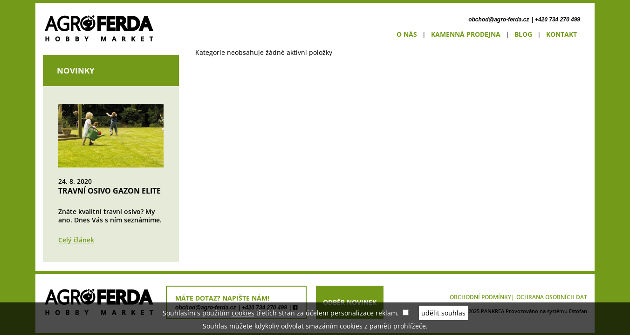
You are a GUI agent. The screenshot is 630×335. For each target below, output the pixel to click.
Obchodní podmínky (480, 297)
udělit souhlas (443, 312)
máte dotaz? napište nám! (222, 298)
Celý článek (76, 239)
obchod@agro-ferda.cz (498, 19)
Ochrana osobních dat (551, 297)
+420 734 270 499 (557, 19)
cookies (243, 312)
